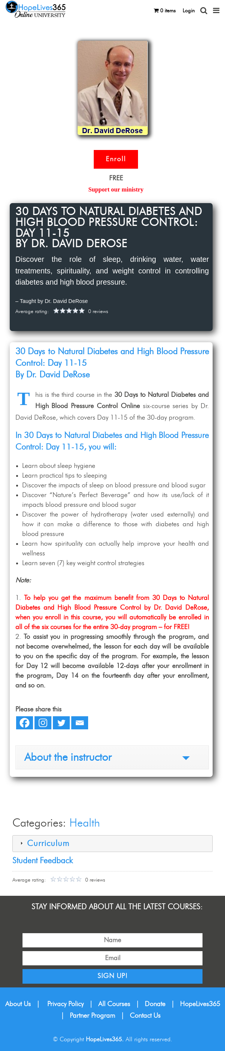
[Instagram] (42, 722)
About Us (18, 1004)
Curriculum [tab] (43, 844)
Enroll (116, 159)
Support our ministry (115, 189)
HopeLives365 (200, 1004)
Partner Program (92, 1015)
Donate (155, 1004)
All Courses (114, 1004)
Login (189, 10)
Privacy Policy (65, 1004)
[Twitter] (61, 722)
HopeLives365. (105, 1039)
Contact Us (145, 1015)
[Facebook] (24, 722)
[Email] (79, 722)
